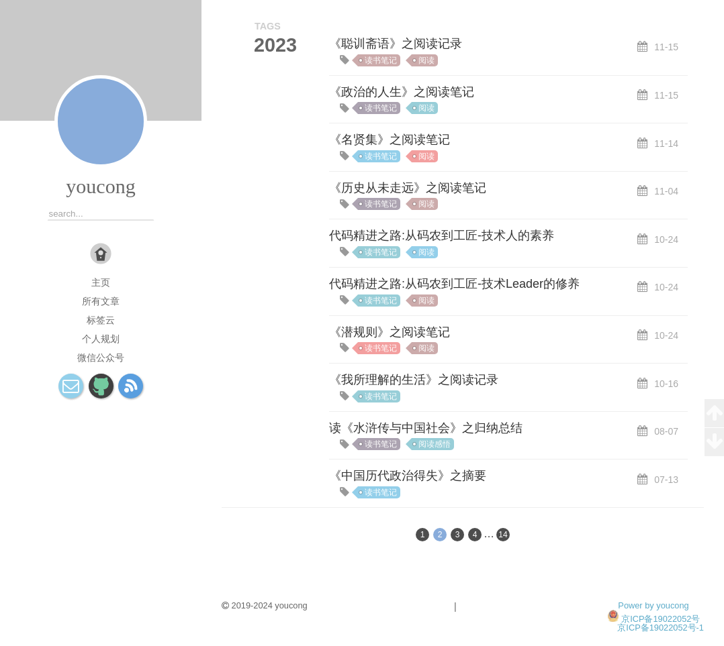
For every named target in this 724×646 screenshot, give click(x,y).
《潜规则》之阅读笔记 (389, 332)
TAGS (268, 26)
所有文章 (101, 301)
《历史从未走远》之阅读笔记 (407, 188)
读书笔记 (381, 60)
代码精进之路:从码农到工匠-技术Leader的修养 (454, 283)
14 (502, 534)
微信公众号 (100, 357)
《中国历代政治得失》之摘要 (407, 475)
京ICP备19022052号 (660, 619)
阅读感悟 (434, 444)
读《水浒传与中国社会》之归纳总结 (426, 428)
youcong (100, 186)
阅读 (426, 60)
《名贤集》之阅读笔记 (389, 139)
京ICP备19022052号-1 (660, 628)
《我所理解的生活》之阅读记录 (413, 379)
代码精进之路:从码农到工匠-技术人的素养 (441, 235)
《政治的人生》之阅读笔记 (401, 92)
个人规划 (101, 338)
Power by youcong (653, 605)
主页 (100, 282)
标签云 (101, 320)
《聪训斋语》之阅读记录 (395, 43)
